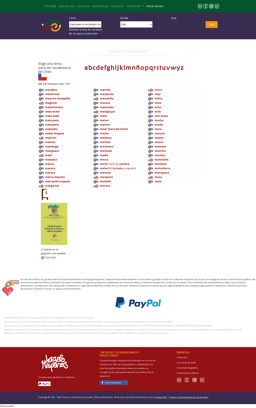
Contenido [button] (133, 6)
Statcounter (7, 406)
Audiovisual (100, 6)
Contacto (117, 6)
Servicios (83, 6)
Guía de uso (67, 6)
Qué (173, 18)
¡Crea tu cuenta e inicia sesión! (128, 51)
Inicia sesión (154, 6)
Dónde (124, 18)
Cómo (72, 18)
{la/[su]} (114, 164)
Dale (211, 24)
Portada (50, 6)
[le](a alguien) (118, 168)
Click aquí (48, 257)
